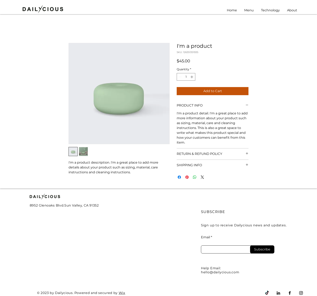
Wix (122, 293)
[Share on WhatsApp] (194, 177)
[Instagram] (301, 293)
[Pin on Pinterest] (187, 177)
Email (205, 237)
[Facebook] (289, 293)
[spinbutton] (186, 76)
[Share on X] (202, 177)
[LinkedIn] (278, 293)
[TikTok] (267, 293)
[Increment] (192, 76)
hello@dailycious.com (220, 272)
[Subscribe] (262, 249)
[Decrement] (179, 76)
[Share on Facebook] (179, 177)
